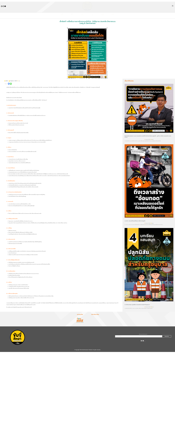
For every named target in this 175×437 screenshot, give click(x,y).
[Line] (11, 84)
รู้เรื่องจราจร (82, 16)
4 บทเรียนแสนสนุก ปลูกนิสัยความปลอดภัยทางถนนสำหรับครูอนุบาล (137, 304)
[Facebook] (9, 84)
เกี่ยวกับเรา (72, 16)
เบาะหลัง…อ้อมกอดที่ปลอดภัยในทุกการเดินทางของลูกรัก (135, 221)
